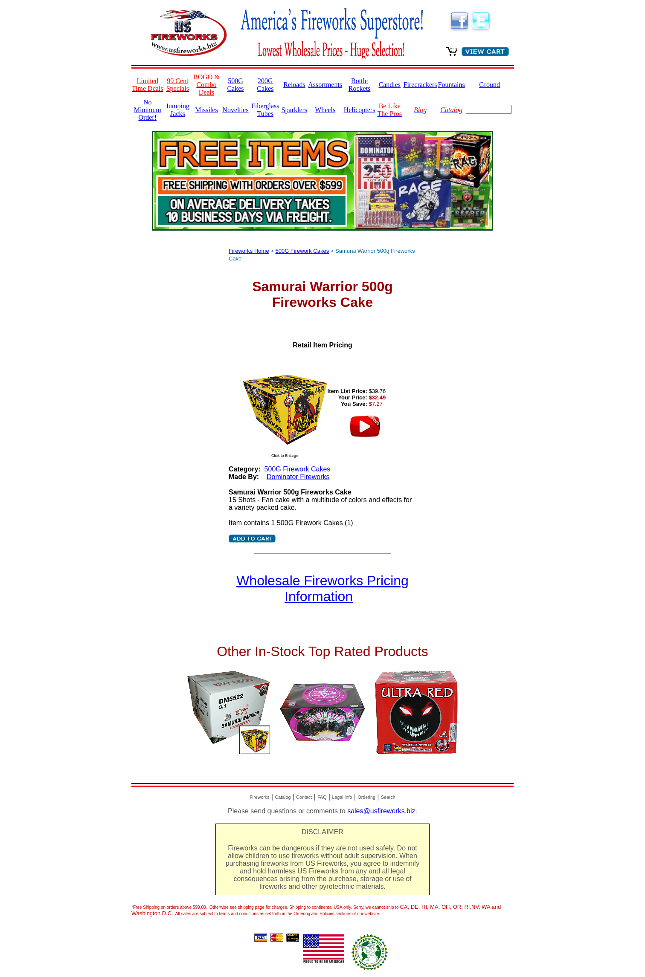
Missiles (206, 109)
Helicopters (359, 109)
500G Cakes (235, 84)
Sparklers (294, 109)
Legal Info (342, 797)
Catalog (283, 797)
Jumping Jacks (177, 109)
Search (388, 797)
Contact (304, 797)
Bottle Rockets (360, 84)
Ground (489, 84)
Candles (389, 84)
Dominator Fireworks (298, 476)
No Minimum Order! (147, 109)
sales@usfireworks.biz (381, 811)
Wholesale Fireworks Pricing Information (322, 588)
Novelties (235, 109)
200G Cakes (265, 84)
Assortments (325, 84)
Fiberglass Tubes (265, 109)
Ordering (366, 797)
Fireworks (259, 797)
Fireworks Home (249, 251)
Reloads (294, 84)
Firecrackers (420, 84)
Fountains (451, 84)
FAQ (321, 797)
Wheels (325, 109)
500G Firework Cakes (302, 251)
